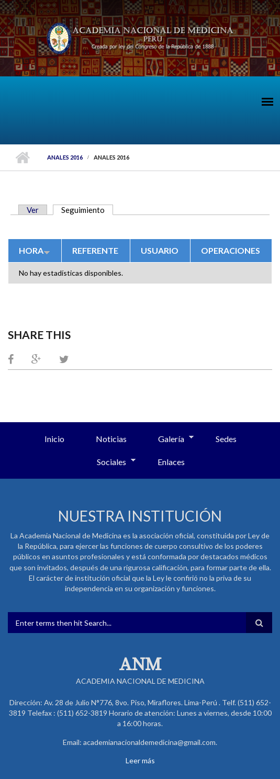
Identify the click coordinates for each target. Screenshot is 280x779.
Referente (95, 250)
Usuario (159, 250)
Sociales (108, 462)
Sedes (226, 439)
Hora (34, 250)
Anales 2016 (65, 157)
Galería (168, 439)
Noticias (111, 439)
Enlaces (171, 462)
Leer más (140, 760)
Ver (33, 209)
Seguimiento (87, 209)
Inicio (22, 157)
